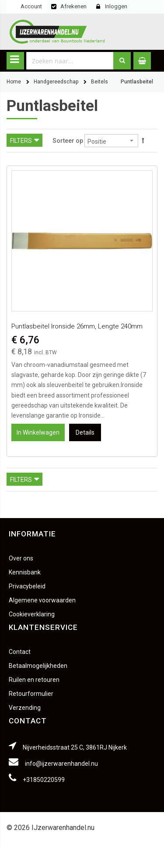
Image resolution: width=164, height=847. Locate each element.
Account (31, 6)
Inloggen (116, 6)
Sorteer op (67, 140)
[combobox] (70, 60)
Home (14, 82)
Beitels (99, 82)
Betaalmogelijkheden (38, 665)
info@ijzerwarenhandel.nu (61, 763)
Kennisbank (25, 572)
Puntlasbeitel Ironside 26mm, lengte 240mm (77, 326)
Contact (20, 651)
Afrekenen (73, 6)
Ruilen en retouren (34, 679)
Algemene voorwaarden (42, 600)
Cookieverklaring (32, 614)
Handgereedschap (56, 82)
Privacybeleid (27, 586)
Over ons (21, 558)
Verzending (25, 707)
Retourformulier (31, 693)
